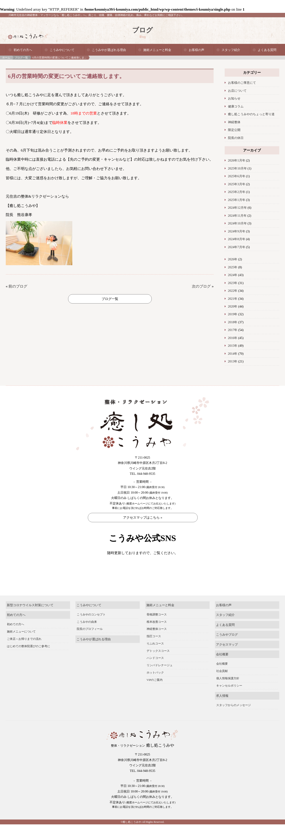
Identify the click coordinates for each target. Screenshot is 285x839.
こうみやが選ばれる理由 (109, 50)
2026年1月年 (236, 160)
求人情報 (222, 710)
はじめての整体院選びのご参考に (28, 660)
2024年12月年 (237, 207)
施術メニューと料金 (157, 50)
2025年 (233, 267)
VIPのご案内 (155, 694)
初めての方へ (23, 50)
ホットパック (155, 687)
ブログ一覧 (21, 57)
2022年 (233, 290)
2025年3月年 (236, 184)
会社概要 (222, 669)
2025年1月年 (236, 200)
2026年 (233, 259)
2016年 (233, 338)
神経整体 (234, 122)
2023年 (233, 283)
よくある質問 (267, 50)
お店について (237, 90)
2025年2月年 (236, 192)
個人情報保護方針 (227, 693)
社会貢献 (222, 685)
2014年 (233, 353)
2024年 (233, 275)
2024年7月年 (236, 247)
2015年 (233, 345)
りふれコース (155, 658)
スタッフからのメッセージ (233, 719)
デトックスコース (158, 665)
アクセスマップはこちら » (142, 517)
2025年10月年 (237, 168)
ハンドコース (155, 672)
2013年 (233, 361)
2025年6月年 (236, 176)
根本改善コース (157, 636)
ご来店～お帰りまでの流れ (24, 653)
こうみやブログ (227, 649)
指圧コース (154, 650)
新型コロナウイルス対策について (30, 619)
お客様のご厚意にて (242, 82)
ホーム (6, 57)
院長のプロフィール (90, 643)
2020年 (233, 306)
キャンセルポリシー (229, 700)
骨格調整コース (157, 629)
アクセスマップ (227, 659)
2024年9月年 (236, 231)
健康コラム (236, 106)
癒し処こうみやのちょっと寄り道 (251, 114)
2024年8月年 (236, 239)
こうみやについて (62, 50)
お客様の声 (196, 50)
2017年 (233, 330)
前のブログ (17, 286)
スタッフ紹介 (231, 50)
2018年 (233, 322)
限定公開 (234, 130)
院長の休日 (236, 138)
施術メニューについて (21, 646)
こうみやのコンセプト (91, 629)
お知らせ (234, 98)
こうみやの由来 (87, 636)
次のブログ (201, 286)
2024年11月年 (237, 215)
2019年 (233, 314)
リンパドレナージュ (160, 679)
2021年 (233, 298)
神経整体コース (157, 643)
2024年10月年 (237, 223)
